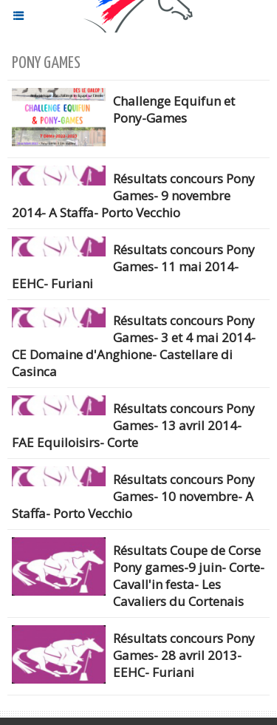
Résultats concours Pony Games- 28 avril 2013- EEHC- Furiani (184, 655)
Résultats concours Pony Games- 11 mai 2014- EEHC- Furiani (133, 266)
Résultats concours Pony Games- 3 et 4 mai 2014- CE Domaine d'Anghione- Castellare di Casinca (134, 346)
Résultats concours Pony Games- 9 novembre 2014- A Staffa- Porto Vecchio (133, 195)
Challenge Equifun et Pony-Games (174, 109)
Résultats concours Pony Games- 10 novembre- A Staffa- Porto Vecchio (133, 496)
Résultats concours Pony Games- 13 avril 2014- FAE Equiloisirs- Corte (133, 425)
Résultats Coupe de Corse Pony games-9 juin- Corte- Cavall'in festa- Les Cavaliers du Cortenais (188, 576)
